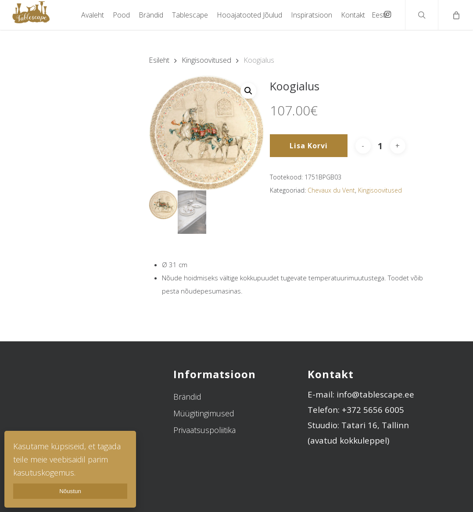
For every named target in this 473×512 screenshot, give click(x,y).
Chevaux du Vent (331, 190)
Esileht (159, 60)
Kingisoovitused (206, 60)
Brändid (187, 396)
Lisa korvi (309, 145)
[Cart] (455, 15)
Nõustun (70, 491)
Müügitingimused (203, 413)
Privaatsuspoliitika (204, 429)
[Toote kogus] (380, 146)
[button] (248, 91)
